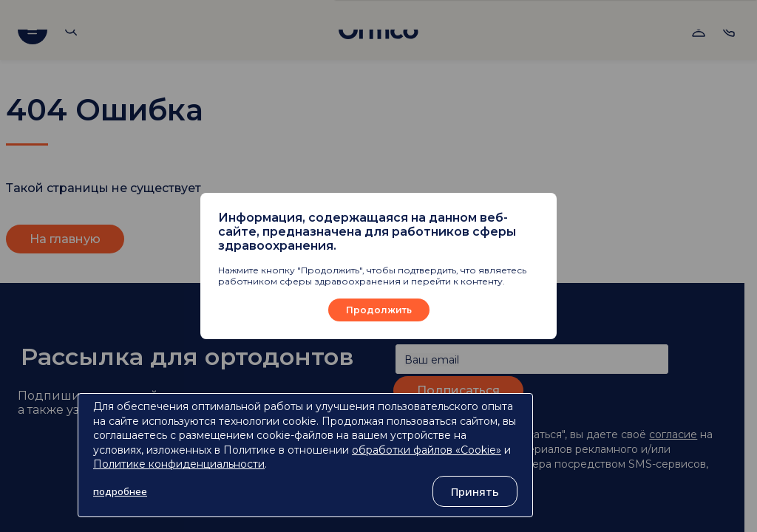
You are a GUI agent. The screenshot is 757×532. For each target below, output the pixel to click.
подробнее (120, 491)
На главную (65, 239)
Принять (475, 491)
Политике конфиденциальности (179, 464)
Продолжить (379, 310)
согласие (673, 434)
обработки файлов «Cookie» (426, 450)
